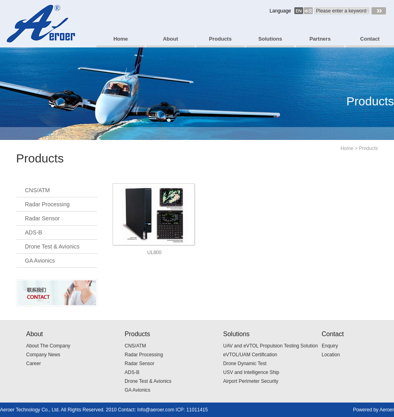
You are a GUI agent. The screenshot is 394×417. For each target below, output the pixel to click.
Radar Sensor (42, 218)
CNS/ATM (37, 190)
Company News (43, 354)
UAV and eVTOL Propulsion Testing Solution (270, 346)
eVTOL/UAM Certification (250, 354)
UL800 (154, 252)
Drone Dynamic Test (245, 363)
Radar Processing (47, 204)
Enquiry (330, 346)
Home (347, 148)
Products (368, 148)
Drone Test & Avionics (52, 246)
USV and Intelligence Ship (251, 372)
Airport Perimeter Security (250, 381)
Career (33, 363)
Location (331, 354)
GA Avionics (40, 260)
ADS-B (33, 232)
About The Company (48, 346)
